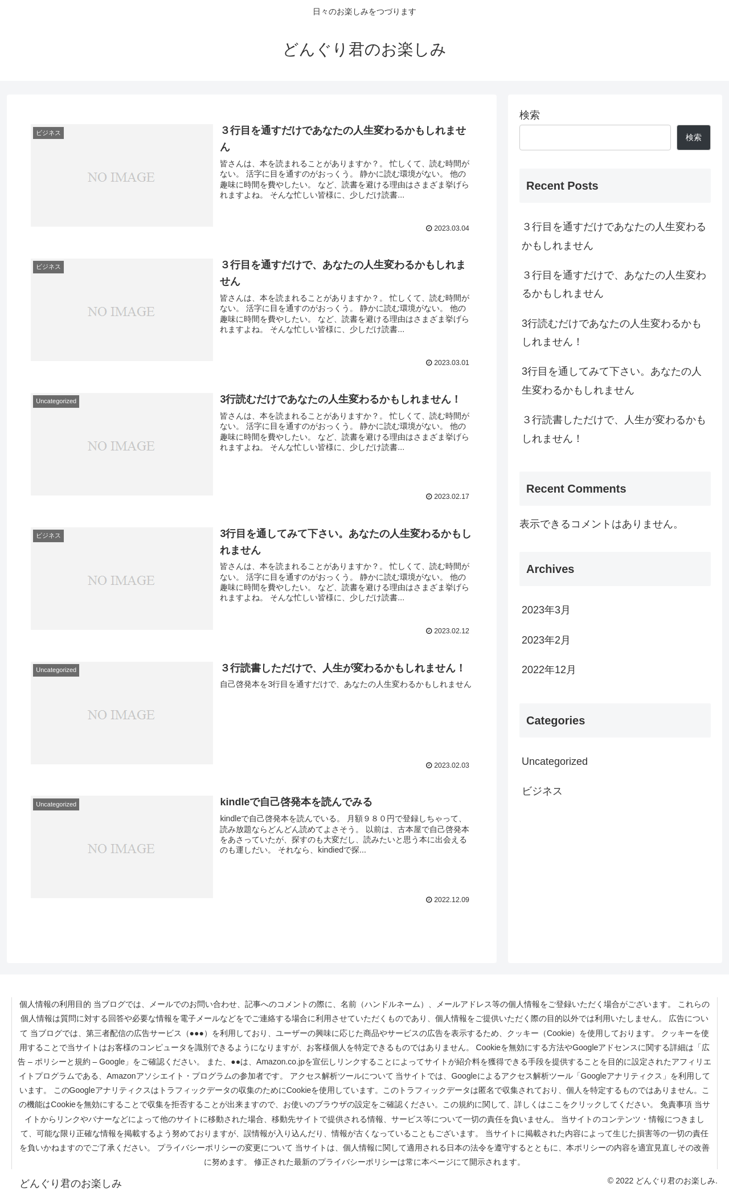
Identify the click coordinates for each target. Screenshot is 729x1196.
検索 (529, 115)
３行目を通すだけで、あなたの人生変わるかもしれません (614, 284)
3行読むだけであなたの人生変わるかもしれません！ (612, 332)
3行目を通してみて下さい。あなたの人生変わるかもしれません (612, 380)
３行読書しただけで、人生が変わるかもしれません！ (614, 429)
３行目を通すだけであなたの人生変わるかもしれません (614, 236)
